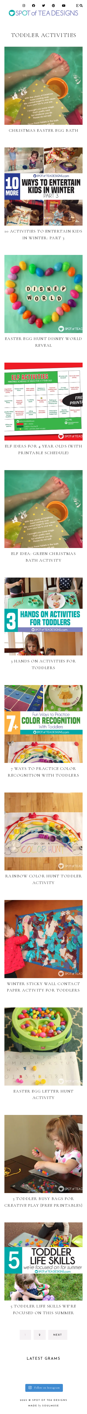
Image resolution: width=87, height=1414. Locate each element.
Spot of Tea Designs (49, 1400)
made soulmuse (43, 1406)
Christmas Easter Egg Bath (43, 130)
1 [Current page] (28, 1336)
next (57, 1335)
